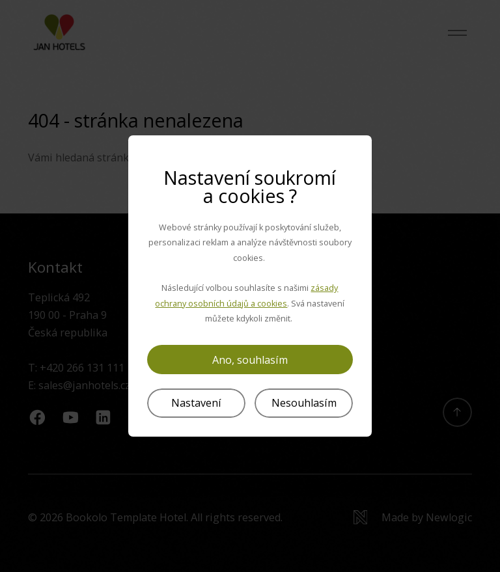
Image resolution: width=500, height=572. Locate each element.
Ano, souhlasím (250, 360)
